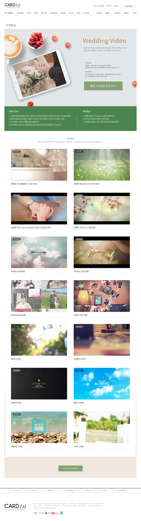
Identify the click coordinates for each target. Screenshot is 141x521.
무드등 (78, 13)
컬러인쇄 (43, 13)
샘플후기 (108, 13)
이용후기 (126, 13)
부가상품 (86, 13)
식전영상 (63, 13)
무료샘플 (99, 13)
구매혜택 (117, 13)
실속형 (36, 13)
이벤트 (135, 13)
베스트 (29, 13)
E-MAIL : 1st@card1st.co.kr (97, 503)
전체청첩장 (20, 13)
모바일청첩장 (53, 13)
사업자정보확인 (122, 490)
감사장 (71, 13)
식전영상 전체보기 (70, 468)
